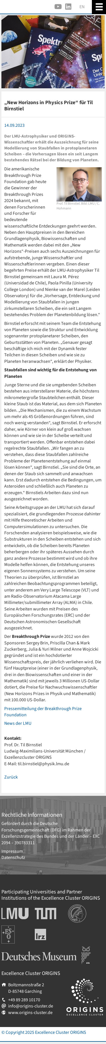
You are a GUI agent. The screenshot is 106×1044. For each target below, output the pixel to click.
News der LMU (17, 723)
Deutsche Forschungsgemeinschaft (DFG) (31, 826)
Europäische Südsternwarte (15, 931)
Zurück (11, 777)
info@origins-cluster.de (30, 1006)
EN (82, 7)
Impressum (12, 851)
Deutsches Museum (19, 949)
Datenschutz (13, 857)
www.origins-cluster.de (30, 1012)
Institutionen (80, 907)
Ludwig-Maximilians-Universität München (13, 913)
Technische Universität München (45, 913)
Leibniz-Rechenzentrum (50, 934)
